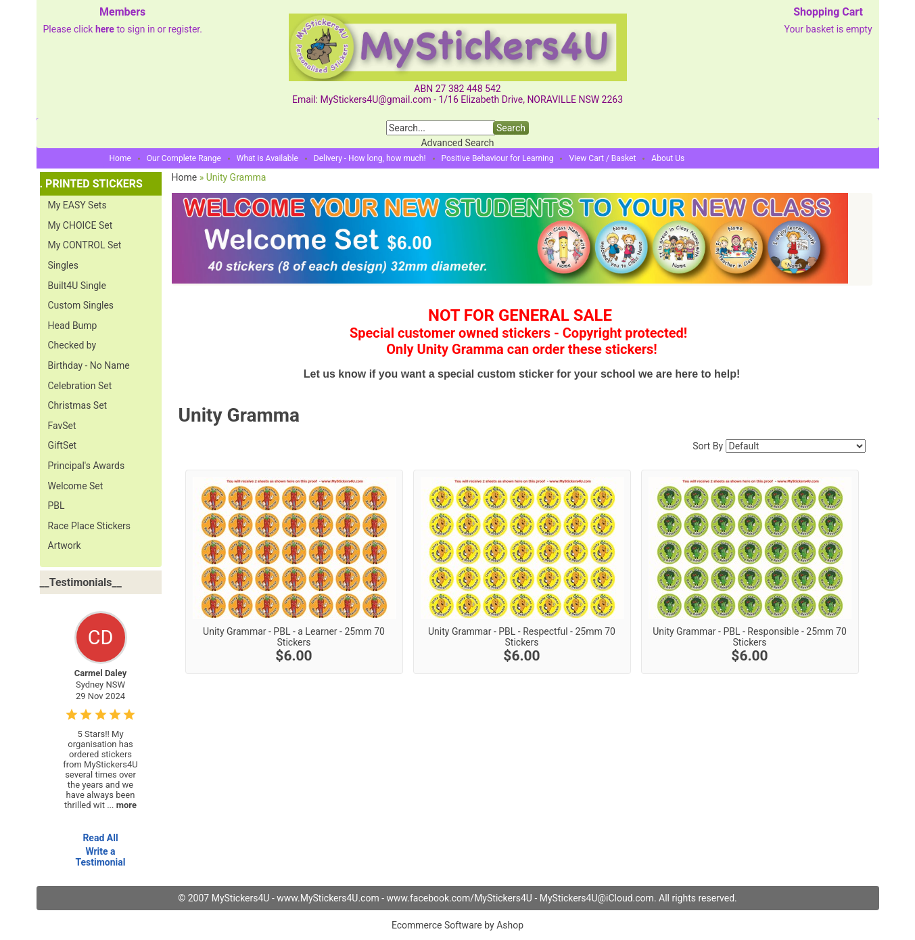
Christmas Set (78, 405)
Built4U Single (77, 285)
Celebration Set (80, 385)
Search (510, 127)
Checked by (72, 345)
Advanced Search (457, 142)
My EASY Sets (77, 205)
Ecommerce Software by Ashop (457, 925)
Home (120, 158)
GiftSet (62, 445)
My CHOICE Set (80, 225)
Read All (100, 837)
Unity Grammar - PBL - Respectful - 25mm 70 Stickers (521, 637)
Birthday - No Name (89, 365)
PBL (56, 505)
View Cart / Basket (602, 158)
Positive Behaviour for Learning (498, 158)
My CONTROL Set (85, 245)
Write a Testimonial (100, 857)
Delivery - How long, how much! (370, 158)
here (104, 29)
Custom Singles (81, 305)
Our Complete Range (184, 158)
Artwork (64, 545)
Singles (63, 265)
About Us (667, 158)
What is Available (267, 158)
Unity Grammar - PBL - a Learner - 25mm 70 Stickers (294, 637)
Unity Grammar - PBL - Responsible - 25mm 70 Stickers (750, 637)
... (122, 805)
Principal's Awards (86, 465)
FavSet (62, 425)
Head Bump (72, 325)
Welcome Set (75, 485)
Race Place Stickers (89, 525)
